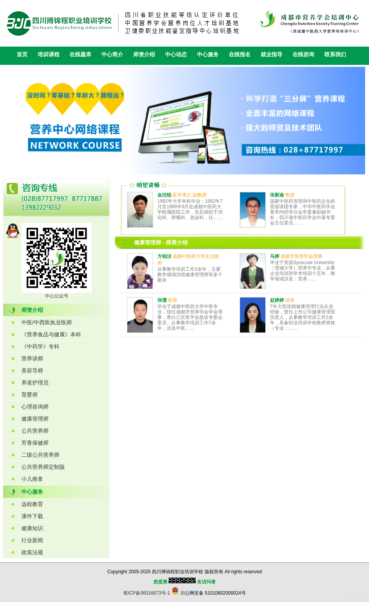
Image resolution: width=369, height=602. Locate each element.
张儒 (162, 300)
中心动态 (176, 54)
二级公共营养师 (40, 455)
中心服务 (208, 54)
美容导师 (32, 370)
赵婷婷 (277, 300)
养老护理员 (35, 382)
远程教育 (32, 504)
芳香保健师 (35, 443)
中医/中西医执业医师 (46, 322)
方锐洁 (164, 256)
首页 (22, 54)
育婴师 (29, 394)
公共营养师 (35, 431)
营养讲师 (32, 358)
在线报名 (240, 54)
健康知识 (32, 528)
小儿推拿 (32, 479)
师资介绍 (144, 54)
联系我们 (335, 54)
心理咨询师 (35, 407)
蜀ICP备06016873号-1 (146, 593)
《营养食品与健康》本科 (51, 334)
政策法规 (32, 552)
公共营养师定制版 (43, 467)
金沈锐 (164, 195)
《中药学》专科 (40, 346)
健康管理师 (35, 419)
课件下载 (32, 516)
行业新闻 (32, 540)
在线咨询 (303, 54)
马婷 (274, 256)
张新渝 (277, 195)
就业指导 (271, 54)
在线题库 (80, 54)
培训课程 (48, 54)
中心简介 (112, 54)
